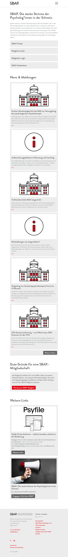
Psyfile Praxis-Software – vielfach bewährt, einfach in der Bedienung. (33, 435)
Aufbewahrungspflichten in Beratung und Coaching (33, 158)
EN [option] (39, 516)
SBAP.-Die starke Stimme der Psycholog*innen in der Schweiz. (32, 487)
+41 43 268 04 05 (15, 530)
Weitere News (50, 353)
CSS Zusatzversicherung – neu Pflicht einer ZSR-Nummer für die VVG (32, 333)
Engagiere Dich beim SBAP (23, 496)
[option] (39, 517)
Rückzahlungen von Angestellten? (25, 242)
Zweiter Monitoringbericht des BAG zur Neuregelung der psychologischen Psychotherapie (32, 112)
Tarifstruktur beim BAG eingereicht (26, 200)
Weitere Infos (18, 452)
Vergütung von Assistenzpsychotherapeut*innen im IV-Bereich (33, 287)
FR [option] (41, 516)
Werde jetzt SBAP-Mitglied (23, 387)
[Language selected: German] (47, 516)
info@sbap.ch (14, 532)
